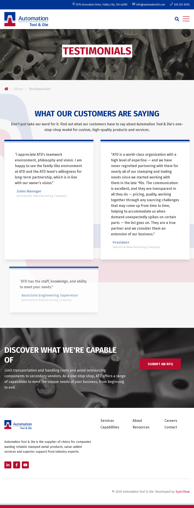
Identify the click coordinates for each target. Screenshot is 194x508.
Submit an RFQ (160, 364)
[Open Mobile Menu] (186, 19)
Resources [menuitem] (141, 427)
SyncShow (183, 492)
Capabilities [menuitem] (109, 427)
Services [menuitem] (107, 421)
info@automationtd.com (148, 4)
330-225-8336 (179, 4)
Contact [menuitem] (171, 427)
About (18, 89)
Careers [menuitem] (171, 421)
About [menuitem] (137, 421)
